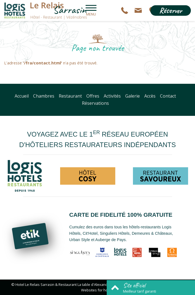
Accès (150, 96)
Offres (92, 96)
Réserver (170, 10)
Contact (168, 96)
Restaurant (70, 96)
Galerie (132, 96)
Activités (112, 96)
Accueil (22, 96)
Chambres (43, 96)
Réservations (95, 103)
